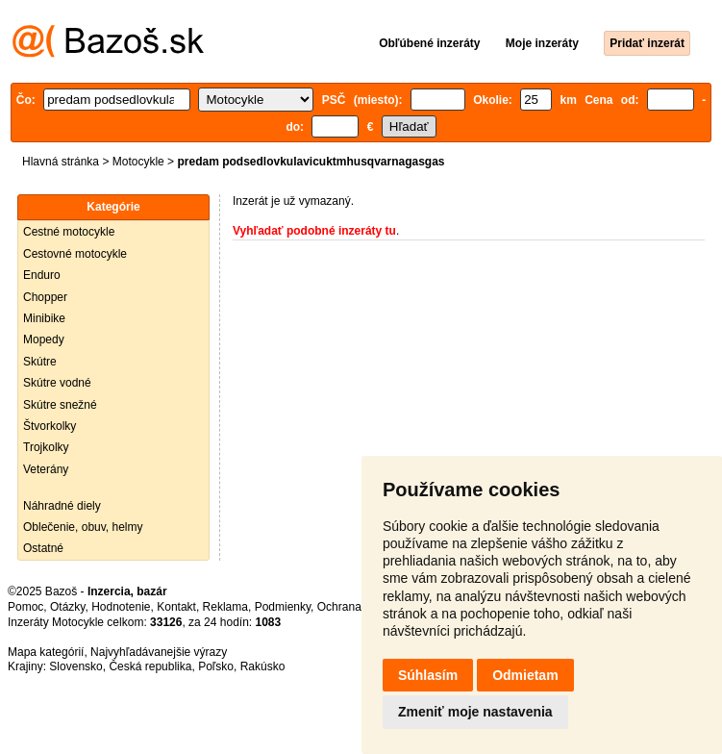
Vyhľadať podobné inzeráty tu (314, 231)
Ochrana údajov (357, 607)
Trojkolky (46, 447)
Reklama (225, 607)
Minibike (44, 318)
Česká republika (150, 666)
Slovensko (75, 666)
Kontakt (176, 607)
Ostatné (43, 548)
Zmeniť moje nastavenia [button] (475, 711)
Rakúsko (263, 666)
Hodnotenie (120, 607)
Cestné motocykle (68, 232)
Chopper (45, 297)
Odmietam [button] (525, 675)
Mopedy (43, 339)
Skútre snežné (60, 405)
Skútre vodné (57, 383)
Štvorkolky (49, 426)
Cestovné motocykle (75, 254)
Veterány (45, 469)
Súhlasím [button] (428, 675)
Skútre (40, 361)
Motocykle (138, 161)
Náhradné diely (62, 506)
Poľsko (216, 666)
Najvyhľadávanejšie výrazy (158, 652)
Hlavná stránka (60, 161)
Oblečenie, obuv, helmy (83, 527)
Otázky (67, 607)
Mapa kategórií (46, 652)
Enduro (42, 275)
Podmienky (283, 607)
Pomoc (25, 607)
